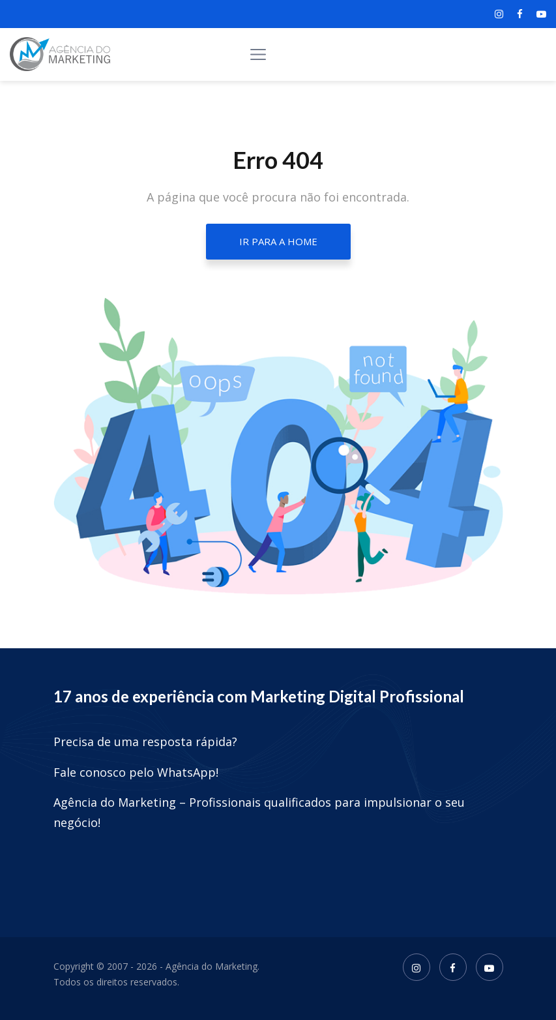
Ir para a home (278, 241)
